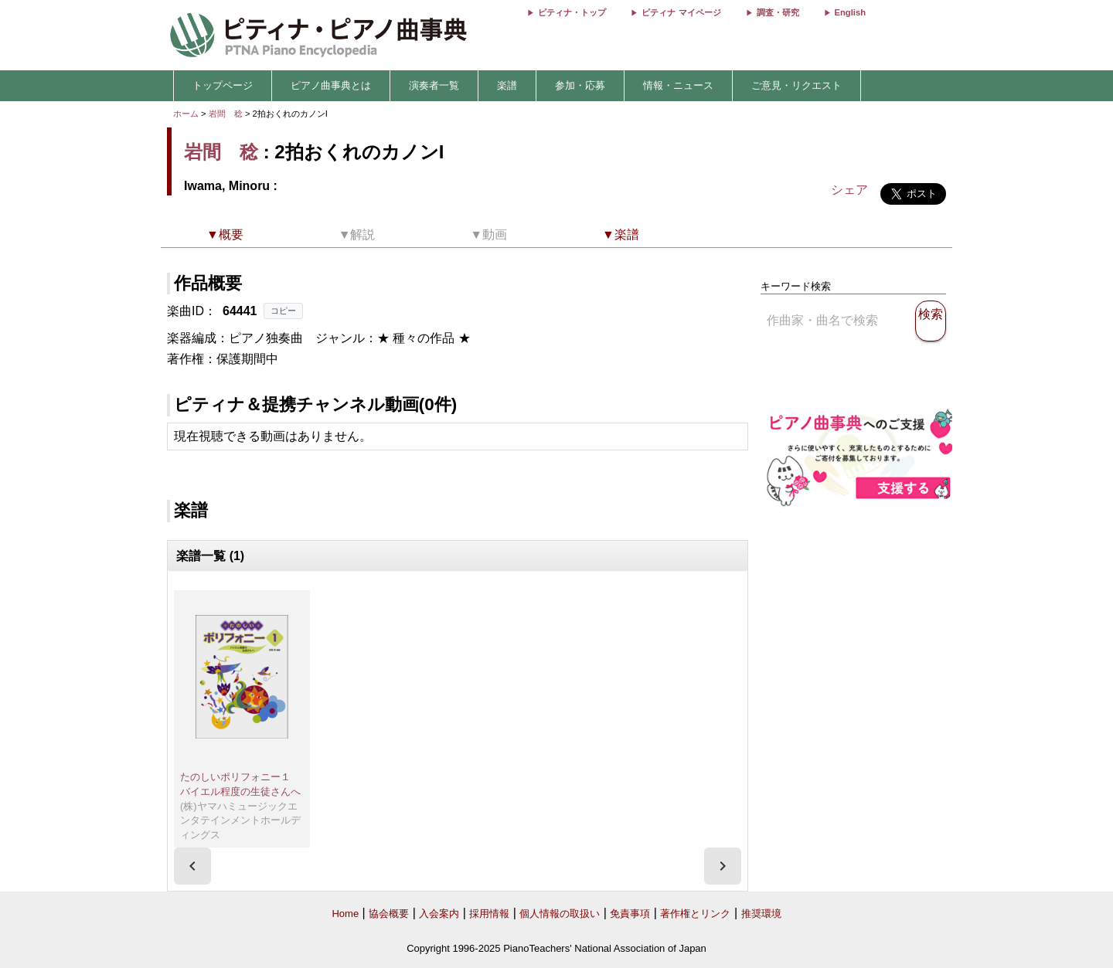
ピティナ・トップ (572, 12)
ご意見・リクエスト (796, 85)
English (850, 12)
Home (345, 913)
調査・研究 (778, 12)
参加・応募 (580, 85)
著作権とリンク (695, 913)
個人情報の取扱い (559, 913)
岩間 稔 (226, 113)
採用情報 (489, 913)
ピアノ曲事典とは (331, 85)
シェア (849, 189)
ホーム (186, 113)
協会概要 (389, 913)
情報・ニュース (678, 85)
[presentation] (192, 866)
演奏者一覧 (434, 85)
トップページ (222, 85)
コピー (283, 310)
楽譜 (507, 85)
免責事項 (630, 913)
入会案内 (439, 913)
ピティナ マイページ (681, 12)
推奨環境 (761, 913)
